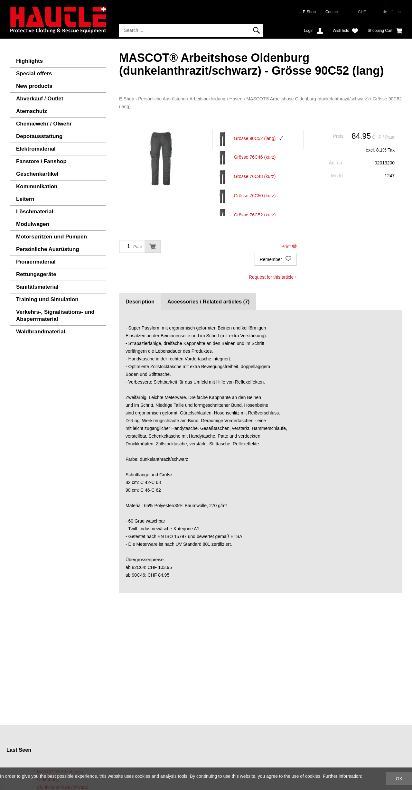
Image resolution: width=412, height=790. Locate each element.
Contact (332, 12)
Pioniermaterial (36, 262)
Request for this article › (272, 277)
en (400, 12)
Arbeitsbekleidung (207, 98)
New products (34, 86)
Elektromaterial (36, 149)
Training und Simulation (47, 299)
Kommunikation (36, 186)
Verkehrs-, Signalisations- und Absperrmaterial (55, 315)
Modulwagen (32, 224)
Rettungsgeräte (36, 274)
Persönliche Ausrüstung (47, 249)
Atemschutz (31, 111)
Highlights (29, 61)
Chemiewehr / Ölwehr (44, 124)
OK (399, 778)
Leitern (25, 199)
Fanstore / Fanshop (41, 161)
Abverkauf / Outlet (39, 99)
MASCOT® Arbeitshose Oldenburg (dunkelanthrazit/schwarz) (307, 98)
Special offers (34, 73)
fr (392, 12)
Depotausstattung (39, 136)
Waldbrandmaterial (40, 332)
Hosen (235, 98)
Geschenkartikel (37, 174)
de (385, 12)
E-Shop (309, 12)
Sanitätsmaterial (37, 287)
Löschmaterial (34, 212)
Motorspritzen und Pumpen (51, 237)
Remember (275, 259)
